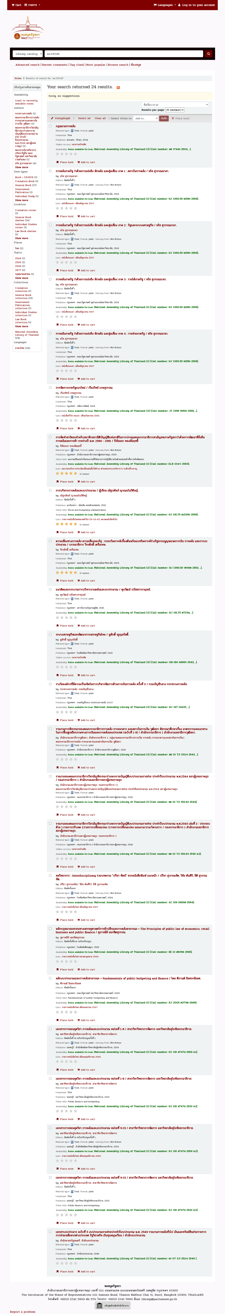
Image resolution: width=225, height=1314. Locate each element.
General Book (23, 185)
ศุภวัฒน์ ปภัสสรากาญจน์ (73, 595)
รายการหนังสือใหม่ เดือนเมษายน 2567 (79, 1007)
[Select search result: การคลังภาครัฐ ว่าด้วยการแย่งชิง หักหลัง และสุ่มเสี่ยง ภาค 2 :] (50, 225)
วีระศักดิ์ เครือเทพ (69, 550)
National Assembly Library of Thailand (27, 333)
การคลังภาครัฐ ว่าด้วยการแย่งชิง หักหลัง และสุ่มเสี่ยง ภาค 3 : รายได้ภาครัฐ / (111, 279)
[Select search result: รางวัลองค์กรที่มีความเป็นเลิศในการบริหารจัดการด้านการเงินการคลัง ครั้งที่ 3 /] (50, 684)
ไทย (17, 248)
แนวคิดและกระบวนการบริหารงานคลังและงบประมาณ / (103, 589)
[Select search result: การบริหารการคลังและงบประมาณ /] (50, 490)
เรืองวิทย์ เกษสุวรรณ (70, 393)
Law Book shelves (25, 231)
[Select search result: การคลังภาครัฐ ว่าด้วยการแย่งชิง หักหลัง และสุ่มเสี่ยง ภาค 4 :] (50, 333)
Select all (84, 118)
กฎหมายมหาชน (22, 274)
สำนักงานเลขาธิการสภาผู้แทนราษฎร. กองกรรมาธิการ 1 (88, 785)
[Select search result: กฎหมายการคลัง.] (50, 126)
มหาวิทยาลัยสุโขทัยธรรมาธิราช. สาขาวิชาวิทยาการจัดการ (88, 1034)
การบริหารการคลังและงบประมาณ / (97, 490)
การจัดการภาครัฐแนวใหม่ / (84, 388)
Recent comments (54, 64)
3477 (18, 270)
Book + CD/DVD (24, 177)
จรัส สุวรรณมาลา (23, 163)
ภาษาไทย (19, 348)
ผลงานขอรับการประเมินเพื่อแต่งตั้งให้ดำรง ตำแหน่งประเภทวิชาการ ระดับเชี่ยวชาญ (99, 469)
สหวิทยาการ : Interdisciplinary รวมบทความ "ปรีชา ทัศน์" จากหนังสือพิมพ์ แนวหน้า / (131, 877)
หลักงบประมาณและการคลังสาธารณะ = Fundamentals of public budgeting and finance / (128, 978)
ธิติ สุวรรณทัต (100, 884)
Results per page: (153, 110)
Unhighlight (61, 118)
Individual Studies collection (26, 313)
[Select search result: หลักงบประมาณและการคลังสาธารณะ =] (50, 978)
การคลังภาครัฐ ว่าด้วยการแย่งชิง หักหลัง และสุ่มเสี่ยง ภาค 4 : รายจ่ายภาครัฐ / (112, 334)
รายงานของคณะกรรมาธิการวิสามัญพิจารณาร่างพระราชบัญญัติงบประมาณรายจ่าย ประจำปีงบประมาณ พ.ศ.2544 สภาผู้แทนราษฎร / (132, 778)
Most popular (95, 64)
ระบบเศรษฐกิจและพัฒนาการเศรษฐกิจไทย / (92, 634)
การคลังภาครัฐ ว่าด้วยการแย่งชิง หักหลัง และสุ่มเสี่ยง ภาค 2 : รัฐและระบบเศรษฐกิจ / (116, 225)
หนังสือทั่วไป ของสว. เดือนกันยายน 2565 (80, 415)
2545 (18, 262)
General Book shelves (23, 218)
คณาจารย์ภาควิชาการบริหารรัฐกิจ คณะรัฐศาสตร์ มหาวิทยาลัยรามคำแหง (26, 154)
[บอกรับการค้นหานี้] (118, 87)
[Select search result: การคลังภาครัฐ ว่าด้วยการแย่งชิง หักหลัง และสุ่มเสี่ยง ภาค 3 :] (50, 279)
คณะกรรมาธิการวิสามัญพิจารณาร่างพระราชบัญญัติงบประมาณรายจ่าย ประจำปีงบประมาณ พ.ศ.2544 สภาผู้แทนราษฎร (117, 789)
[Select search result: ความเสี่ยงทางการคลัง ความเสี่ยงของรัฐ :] (50, 541)
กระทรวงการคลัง (23, 113)
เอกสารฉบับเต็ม (79, 144)
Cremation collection (21, 289)
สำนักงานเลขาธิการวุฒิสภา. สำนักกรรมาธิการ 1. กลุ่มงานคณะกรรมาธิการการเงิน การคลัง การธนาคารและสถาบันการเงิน (121, 738)
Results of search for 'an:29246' (45, 78)
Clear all (100, 118)
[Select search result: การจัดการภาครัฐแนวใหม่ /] (50, 387)
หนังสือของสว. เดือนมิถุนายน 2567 (78, 203)
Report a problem (22, 1311)
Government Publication (22, 190)
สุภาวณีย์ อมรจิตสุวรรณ (72, 937)
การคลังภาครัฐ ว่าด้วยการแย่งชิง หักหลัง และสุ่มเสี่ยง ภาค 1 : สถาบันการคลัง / (112, 171)
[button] (16, 5)
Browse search (118, 64)
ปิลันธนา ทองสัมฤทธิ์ (71, 446)
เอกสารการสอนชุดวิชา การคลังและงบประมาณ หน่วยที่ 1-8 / (124, 1029)
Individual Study (25, 196)
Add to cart (86, 162)
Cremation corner (25, 210)
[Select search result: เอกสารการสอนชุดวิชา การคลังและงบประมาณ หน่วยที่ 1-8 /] (50, 1029)
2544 (18, 258)
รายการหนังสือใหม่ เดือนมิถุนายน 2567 (80, 907)
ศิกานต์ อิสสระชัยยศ (70, 983)
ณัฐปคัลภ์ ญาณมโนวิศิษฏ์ (73, 495)
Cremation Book (24, 181)
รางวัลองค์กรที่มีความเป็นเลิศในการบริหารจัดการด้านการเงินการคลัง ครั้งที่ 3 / (121, 684)
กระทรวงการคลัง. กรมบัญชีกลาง (76, 689)
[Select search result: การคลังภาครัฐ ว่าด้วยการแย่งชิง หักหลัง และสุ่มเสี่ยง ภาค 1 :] (50, 171)
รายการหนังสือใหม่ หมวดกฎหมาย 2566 (80, 956)
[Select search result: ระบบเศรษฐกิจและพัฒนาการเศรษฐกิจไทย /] (50, 634)
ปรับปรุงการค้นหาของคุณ (27, 87)
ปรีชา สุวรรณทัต (68, 884)
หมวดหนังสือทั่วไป (109, 519)
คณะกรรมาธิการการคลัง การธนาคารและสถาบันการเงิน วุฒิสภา (27, 121)
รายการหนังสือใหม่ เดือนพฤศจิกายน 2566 (81, 1057)
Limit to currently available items (26, 102)
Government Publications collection (22, 305)
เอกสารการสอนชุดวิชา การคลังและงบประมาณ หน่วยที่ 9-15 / (124, 1128)
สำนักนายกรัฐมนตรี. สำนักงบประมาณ (79, 1241)
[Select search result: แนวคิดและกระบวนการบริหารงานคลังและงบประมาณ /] (50, 589)
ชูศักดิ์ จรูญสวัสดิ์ (69, 640)
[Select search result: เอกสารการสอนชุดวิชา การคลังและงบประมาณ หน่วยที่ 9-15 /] (50, 1128)
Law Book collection (21, 320)
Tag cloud (77, 64)
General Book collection (23, 296)
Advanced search (27, 64)
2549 (18, 266)
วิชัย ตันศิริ (85, 884)
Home (18, 78)
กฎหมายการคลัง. (66, 126)
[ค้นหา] (208, 53)
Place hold (64, 162)
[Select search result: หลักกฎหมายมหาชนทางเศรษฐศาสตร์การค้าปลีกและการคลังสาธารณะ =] (50, 928)
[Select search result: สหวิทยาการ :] (50, 875)
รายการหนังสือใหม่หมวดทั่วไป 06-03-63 (81, 519)
